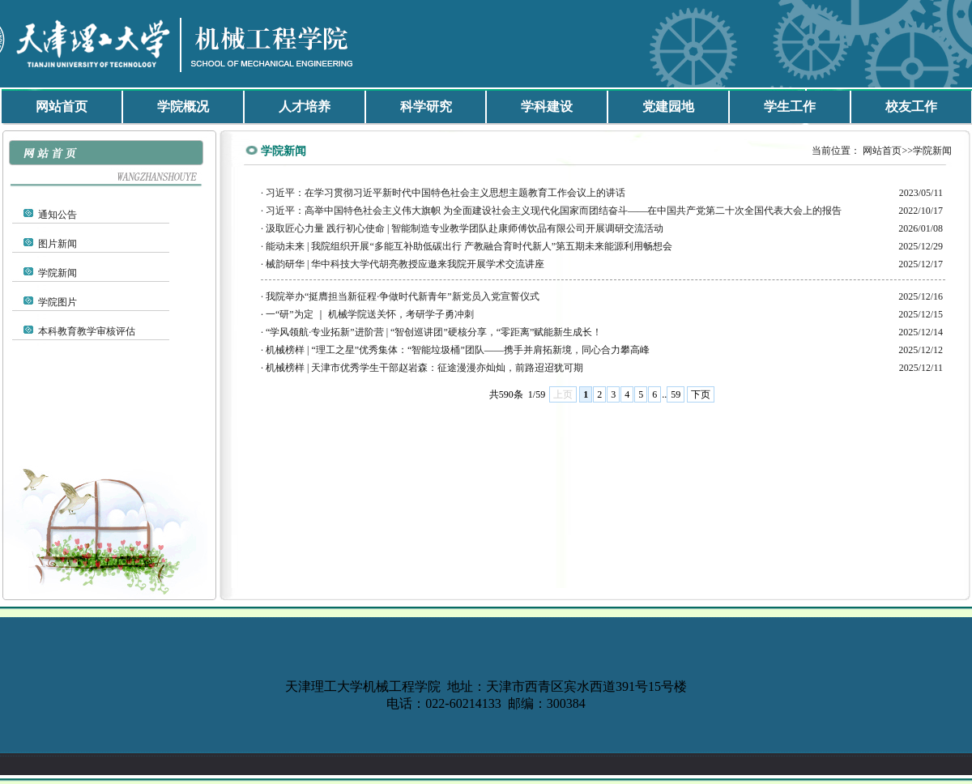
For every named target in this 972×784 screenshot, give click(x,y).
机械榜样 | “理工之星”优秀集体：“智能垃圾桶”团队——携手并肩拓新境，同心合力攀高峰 (458, 350)
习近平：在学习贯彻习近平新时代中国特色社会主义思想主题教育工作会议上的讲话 (445, 192)
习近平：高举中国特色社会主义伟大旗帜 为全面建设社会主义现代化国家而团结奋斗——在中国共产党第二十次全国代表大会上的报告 (554, 210)
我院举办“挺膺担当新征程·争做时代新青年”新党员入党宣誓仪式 (402, 296)
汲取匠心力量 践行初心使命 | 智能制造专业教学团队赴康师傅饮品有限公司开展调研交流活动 (464, 228)
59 (675, 394)
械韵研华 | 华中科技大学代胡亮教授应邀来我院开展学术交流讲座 (405, 264)
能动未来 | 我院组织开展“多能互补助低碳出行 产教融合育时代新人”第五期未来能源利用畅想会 (469, 246)
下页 (700, 394)
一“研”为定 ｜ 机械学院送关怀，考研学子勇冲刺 (370, 314)
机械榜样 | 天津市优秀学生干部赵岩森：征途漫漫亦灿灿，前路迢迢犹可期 (424, 367)
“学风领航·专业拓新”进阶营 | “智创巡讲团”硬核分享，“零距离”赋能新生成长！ (434, 332)
